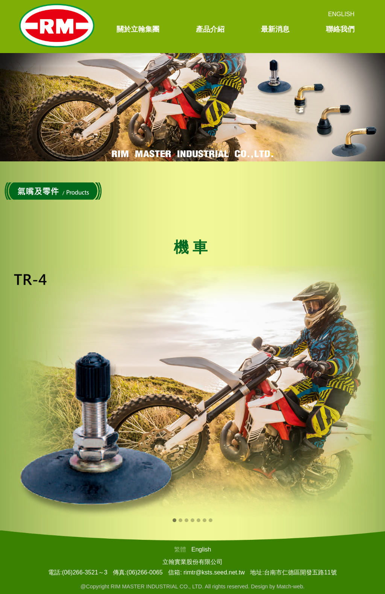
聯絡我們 (340, 29)
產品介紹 (210, 29)
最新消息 (275, 29)
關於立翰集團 (138, 29)
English (341, 14)
